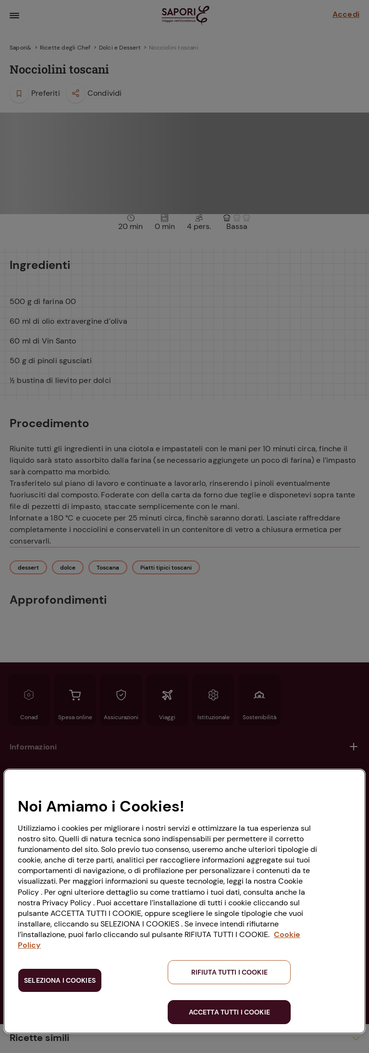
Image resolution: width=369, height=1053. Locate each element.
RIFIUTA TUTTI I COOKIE (229, 972)
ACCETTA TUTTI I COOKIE (229, 1012)
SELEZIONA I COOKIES (60, 980)
